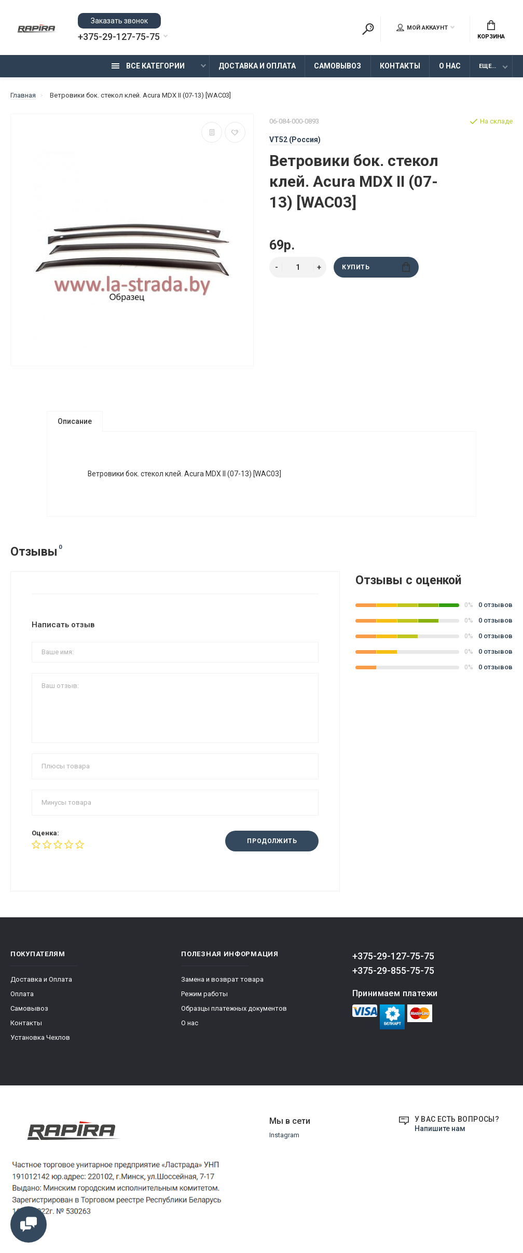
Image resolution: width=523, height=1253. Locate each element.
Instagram (284, 1135)
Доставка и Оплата (257, 66)
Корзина (491, 30)
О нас (450, 66)
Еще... (487, 66)
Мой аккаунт (422, 27)
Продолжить (272, 841)
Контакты (400, 66)
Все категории (148, 66)
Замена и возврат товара (222, 980)
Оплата (22, 994)
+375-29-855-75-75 (393, 971)
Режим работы (204, 994)
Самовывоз (337, 66)
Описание (75, 421)
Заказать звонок (119, 21)
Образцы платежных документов (234, 1009)
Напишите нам (440, 1129)
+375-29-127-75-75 (119, 37)
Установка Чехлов (40, 1038)
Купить (376, 267)
